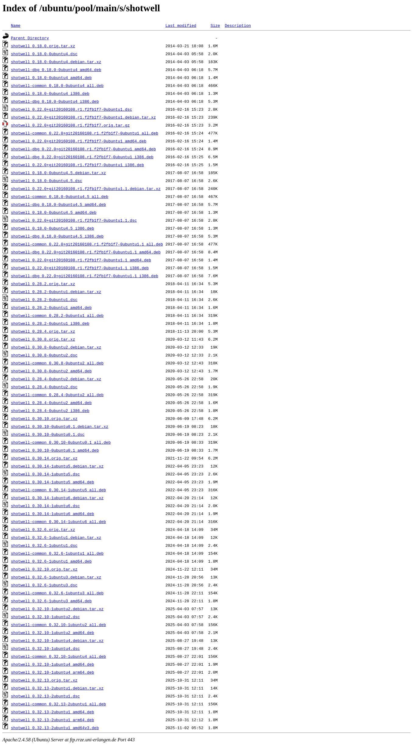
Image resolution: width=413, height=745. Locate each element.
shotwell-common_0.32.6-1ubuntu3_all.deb (57, 593)
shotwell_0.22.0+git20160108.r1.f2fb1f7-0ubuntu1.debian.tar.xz (83, 117)
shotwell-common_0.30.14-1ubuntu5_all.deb (58, 489)
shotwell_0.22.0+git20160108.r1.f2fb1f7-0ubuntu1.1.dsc (74, 220)
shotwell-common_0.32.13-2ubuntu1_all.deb (58, 704)
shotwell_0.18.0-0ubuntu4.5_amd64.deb (54, 212)
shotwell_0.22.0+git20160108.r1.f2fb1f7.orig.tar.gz (70, 125)
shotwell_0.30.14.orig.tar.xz (44, 458)
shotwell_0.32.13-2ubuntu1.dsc (45, 696)
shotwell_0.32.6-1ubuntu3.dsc (44, 585)
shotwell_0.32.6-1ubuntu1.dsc (44, 545)
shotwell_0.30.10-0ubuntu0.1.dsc (48, 434)
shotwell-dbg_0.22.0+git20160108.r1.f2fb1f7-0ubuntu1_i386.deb (82, 156)
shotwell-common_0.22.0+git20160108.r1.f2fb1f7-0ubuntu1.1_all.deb (87, 244)
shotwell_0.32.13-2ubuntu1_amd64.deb (52, 712)
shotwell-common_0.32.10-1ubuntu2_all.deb (58, 624)
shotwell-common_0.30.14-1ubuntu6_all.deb (58, 521)
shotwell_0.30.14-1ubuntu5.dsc (45, 474)
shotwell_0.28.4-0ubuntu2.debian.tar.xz (56, 378)
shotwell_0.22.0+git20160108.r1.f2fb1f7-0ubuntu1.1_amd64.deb (81, 260)
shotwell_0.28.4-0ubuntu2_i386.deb (50, 410)
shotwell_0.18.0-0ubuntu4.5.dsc (46, 180)
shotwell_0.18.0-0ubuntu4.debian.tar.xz (56, 61)
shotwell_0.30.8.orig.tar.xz (43, 339)
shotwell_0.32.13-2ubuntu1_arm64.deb (52, 719)
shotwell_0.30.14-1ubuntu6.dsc (45, 505)
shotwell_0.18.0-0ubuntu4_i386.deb (50, 93)
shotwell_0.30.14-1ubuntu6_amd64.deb (52, 513)
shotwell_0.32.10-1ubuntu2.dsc (45, 616)
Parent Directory (30, 38)
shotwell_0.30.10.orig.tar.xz (44, 418)
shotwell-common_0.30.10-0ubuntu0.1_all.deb (61, 442)
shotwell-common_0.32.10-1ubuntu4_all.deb (58, 656)
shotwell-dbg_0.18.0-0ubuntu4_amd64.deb (56, 69)
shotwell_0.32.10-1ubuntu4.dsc (45, 648)
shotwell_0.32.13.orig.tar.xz (44, 680)
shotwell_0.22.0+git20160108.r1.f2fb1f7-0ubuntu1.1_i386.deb (80, 267)
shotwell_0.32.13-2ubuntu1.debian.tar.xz (57, 688)
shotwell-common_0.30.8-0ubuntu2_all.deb (57, 363)
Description (238, 25)
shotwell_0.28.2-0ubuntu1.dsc (44, 299)
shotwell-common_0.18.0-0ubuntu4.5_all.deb (59, 196)
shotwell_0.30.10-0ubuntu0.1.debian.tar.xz (59, 426)
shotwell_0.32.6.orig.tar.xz (43, 529)
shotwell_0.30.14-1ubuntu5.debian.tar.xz (57, 466)
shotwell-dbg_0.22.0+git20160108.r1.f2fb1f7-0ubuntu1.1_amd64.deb (86, 252)
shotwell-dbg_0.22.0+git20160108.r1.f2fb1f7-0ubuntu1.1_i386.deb (84, 275)
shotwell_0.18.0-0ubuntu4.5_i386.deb (52, 228)
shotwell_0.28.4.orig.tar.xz (43, 331)
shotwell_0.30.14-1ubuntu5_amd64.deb (52, 482)
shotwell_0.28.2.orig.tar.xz (43, 283)
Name (15, 25)
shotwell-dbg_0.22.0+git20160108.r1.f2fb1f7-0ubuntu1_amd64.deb (83, 149)
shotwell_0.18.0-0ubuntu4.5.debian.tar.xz (58, 172)
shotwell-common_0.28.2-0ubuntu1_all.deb (57, 315)
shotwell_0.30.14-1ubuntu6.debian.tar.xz (57, 497)
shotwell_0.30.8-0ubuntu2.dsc (44, 355)
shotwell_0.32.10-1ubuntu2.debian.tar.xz (57, 608)
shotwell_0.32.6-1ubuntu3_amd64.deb (51, 601)
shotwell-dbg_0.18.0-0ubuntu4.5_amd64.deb (58, 204)
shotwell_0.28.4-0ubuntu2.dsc (44, 386)
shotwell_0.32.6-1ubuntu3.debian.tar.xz (56, 577)
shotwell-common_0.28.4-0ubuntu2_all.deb (57, 394)
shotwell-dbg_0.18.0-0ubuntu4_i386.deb (55, 101)
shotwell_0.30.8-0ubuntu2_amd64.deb (51, 371)
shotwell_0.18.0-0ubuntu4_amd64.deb (51, 77)
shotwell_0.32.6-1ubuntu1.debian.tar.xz (56, 537)
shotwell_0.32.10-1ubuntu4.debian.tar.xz (57, 640)
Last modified (180, 25)
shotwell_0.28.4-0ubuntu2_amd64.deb (51, 402)
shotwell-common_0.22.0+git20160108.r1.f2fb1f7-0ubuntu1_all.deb (84, 133)
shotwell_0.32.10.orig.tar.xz (44, 569)
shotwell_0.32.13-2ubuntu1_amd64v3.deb (55, 727)
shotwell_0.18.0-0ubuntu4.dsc (44, 53)
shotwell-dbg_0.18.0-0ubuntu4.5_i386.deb (57, 236)
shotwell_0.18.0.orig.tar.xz (43, 45)
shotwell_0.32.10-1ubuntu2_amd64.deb (52, 632)
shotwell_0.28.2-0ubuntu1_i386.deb (50, 323)
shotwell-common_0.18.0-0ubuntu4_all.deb (57, 85)
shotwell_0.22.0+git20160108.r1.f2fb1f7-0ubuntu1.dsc (71, 109)
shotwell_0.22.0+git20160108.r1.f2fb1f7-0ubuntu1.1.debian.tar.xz (86, 188)
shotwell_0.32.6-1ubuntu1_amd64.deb (51, 561)
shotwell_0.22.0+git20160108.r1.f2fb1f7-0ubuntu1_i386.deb (77, 164)
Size (215, 25)
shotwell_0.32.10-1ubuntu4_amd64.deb (52, 664)
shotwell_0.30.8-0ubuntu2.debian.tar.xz (56, 347)
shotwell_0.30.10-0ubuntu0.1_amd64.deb (55, 450)
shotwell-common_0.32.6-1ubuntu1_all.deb (57, 553)
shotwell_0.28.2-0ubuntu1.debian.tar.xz (56, 291)
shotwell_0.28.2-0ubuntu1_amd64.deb (51, 307)
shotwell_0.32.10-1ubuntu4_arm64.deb (52, 672)
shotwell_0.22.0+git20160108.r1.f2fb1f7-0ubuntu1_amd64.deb (78, 141)
